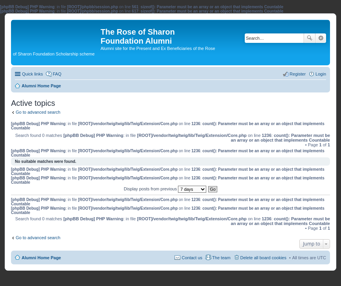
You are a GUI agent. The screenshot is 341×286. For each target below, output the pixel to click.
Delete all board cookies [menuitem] (263, 257)
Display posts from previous (165, 188)
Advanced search (320, 38)
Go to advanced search (38, 112)
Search (309, 38)
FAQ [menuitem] (57, 74)
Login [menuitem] (320, 74)
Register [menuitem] (298, 74)
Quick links (32, 74)
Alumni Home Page (41, 257)
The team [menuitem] (221, 257)
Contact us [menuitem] (192, 257)
